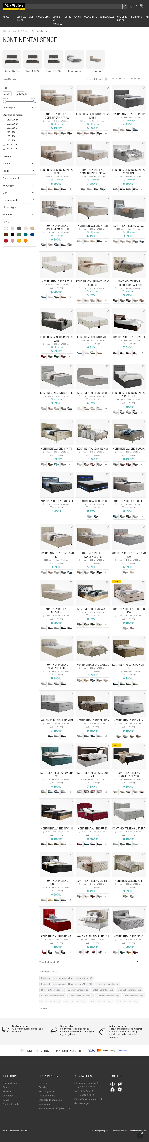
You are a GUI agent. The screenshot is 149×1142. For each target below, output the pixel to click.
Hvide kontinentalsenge (107, 984)
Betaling (43, 1087)
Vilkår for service (119, 1130)
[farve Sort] (12, 234)
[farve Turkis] (25, 234)
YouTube (120, 1084)
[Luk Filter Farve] (16, 221)
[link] (119, 961)
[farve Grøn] (19, 234)
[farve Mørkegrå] (19, 228)
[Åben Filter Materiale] (16, 214)
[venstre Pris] (7, 93)
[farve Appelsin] (25, 240)
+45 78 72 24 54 (84, 1090)
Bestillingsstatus (47, 1091)
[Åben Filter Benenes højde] (16, 200)
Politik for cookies (138, 1130)
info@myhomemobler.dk (88, 1099)
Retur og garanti (47, 1095)
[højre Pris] (20, 93)
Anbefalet (118, 79)
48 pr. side (137, 79)
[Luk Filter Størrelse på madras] (16, 114)
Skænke (7, 1091)
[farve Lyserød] (12, 240)
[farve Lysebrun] (32, 228)
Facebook (112, 1084)
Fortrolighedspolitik (101, 1130)
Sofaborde (8, 1095)
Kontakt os (44, 1104)
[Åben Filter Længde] (16, 156)
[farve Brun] (6, 234)
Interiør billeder (94, 79)
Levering (43, 1083)
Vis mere (43, 1008)
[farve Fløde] (25, 228)
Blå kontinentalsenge (133, 995)
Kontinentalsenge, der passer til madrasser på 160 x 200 (66, 978)
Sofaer (6, 1087)
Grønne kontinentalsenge (129, 990)
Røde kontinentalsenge (75, 1001)
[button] (130, 6)
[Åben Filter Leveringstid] (16, 107)
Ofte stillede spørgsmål (50, 1099)
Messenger (81, 1103)
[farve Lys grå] (12, 228)
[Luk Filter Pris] (16, 87)
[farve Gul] (19, 240)
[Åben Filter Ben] (16, 192)
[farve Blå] (32, 234)
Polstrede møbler (12, 1083)
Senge (26, 31)
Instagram (112, 1089)
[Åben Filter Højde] (16, 171)
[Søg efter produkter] (76, 6)
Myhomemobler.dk (11, 31)
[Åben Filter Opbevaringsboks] (16, 178)
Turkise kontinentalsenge (80, 995)
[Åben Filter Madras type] (16, 207)
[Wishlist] (136, 6)
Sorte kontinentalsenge (127, 1001)
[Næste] (143, 961)
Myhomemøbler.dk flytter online (54, 1108)
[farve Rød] (6, 240)
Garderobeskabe (11, 1104)
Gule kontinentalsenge (78, 990)
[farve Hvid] (6, 228)
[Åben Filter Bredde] (16, 163)
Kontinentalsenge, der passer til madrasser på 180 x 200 (66, 984)
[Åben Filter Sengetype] (16, 185)
